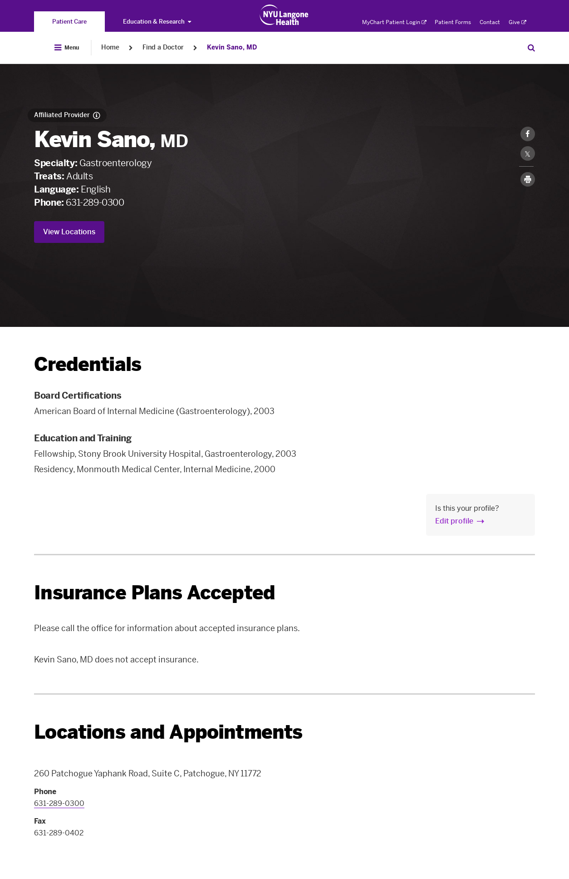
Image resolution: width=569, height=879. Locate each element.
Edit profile (454, 521)
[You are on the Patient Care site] (69, 21)
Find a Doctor (163, 47)
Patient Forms (453, 22)
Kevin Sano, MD (232, 47)
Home (110, 47)
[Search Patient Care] (531, 47)
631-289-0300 (95, 202)
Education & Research (157, 21)
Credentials (87, 364)
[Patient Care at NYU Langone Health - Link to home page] (284, 15)
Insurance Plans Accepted (154, 592)
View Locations (69, 231)
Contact (490, 22)
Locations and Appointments (168, 732)
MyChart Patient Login (394, 22)
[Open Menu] (66, 47)
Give (517, 22)
